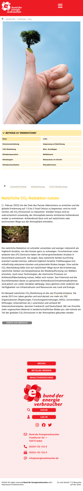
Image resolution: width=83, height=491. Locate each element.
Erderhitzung (21, 19)
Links (45, 139)
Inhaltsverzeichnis (41, 377)
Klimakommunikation (11, 165)
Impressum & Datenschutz (13, 485)
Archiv (41, 363)
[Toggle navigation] (77, 5)
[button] (20, 133)
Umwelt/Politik (9, 19)
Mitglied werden (41, 370)
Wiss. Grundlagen (50, 149)
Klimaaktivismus (49, 165)
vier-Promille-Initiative (61, 293)
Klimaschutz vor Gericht (52, 160)
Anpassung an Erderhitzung (54, 144)
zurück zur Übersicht (17, 323)
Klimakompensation (10, 154)
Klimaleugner (8, 160)
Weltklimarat (48, 154)
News (5, 139)
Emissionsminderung (11, 144)
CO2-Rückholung (9, 149)
